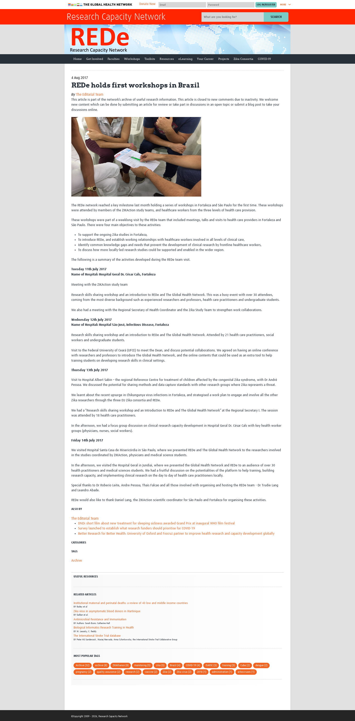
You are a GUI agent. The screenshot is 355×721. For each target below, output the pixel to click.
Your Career (205, 59)
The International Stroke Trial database (97, 635)
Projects (223, 59)
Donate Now (147, 4)
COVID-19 (264, 59)
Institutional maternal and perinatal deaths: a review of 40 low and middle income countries (131, 603)
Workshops (132, 59)
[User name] (182, 4)
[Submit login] (266, 4)
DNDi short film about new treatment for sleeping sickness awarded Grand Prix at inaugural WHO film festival (156, 523)
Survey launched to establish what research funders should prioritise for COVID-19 (136, 528)
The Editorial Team (89, 94)
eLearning (185, 59)
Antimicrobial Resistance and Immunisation (100, 619)
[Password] (230, 4)
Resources (167, 59)
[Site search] (233, 17)
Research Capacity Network (116, 17)
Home (77, 59)
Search (276, 17)
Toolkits (149, 59)
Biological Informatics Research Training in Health (104, 627)
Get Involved (94, 59)
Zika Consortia (243, 59)
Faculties (114, 59)
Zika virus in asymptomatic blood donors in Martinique (107, 611)
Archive (76, 560)
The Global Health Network (100, 5)
